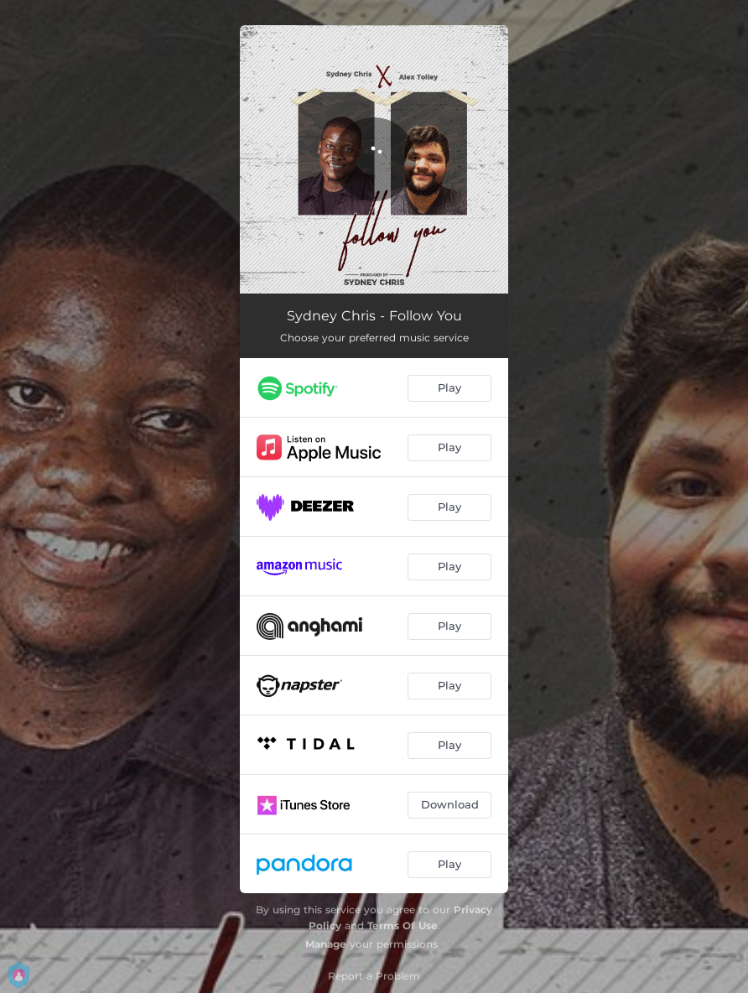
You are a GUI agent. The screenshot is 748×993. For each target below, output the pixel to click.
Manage (325, 944)
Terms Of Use (402, 925)
